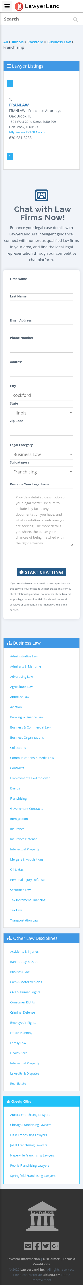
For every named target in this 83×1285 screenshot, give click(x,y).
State (14, 403)
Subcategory (19, 462)
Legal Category (21, 445)
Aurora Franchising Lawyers (30, 1115)
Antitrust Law (19, 697)
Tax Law (16, 910)
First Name (18, 279)
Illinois (17, 42)
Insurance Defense (23, 839)
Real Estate (18, 1083)
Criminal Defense (22, 1012)
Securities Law (20, 890)
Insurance (17, 829)
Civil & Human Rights (25, 992)
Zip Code (16, 421)
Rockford (35, 42)
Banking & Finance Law (26, 717)
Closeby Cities (21, 1101)
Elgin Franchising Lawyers (28, 1135)
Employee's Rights (23, 1022)
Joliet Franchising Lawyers (28, 1145)
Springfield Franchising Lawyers (33, 1175)
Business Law (59, 42)
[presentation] (43, 557)
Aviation (16, 707)
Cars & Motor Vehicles (26, 982)
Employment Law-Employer (30, 778)
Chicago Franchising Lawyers (30, 1125)
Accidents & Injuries (24, 951)
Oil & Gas (16, 869)
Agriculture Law (21, 687)
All (5, 42)
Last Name (18, 296)
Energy (15, 788)
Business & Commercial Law (30, 727)
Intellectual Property (24, 849)
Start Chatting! (41, 572)
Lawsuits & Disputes (24, 1073)
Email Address (21, 320)
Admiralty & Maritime (25, 666)
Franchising (18, 798)
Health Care (18, 1053)
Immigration (19, 819)
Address (16, 362)
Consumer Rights (22, 1002)
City (13, 386)
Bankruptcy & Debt (23, 961)
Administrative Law (24, 656)
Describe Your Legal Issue (29, 484)
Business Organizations (27, 737)
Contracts (17, 768)
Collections (18, 748)
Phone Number (21, 338)
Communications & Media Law (32, 758)
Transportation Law (24, 920)
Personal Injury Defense (27, 880)
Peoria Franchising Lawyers (29, 1165)
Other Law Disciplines (35, 938)
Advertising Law (21, 676)
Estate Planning (21, 1033)
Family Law (18, 1043)
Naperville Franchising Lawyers (32, 1155)
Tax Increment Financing (27, 900)
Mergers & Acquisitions (26, 859)
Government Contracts (26, 808)
